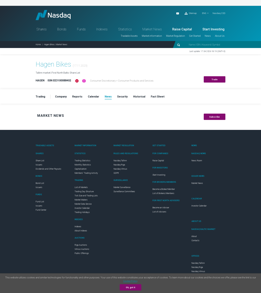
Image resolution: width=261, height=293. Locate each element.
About (194, 236)
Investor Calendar (82, 208)
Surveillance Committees (124, 191)
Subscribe (214, 117)
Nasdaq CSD (219, 13)
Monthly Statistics (83, 165)
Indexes (102, 29)
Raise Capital (182, 29)
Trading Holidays (82, 212)
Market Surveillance (122, 187)
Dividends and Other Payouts (48, 169)
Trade (215, 79)
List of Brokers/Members (163, 193)
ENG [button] (204, 13)
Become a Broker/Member (163, 189)
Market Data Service (83, 204)
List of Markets (81, 187)
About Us (220, 36)
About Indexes (81, 231)
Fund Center (41, 210)
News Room (196, 160)
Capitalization (81, 169)
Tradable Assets (129, 36)
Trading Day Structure (84, 191)
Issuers (39, 165)
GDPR (116, 173)
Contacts (195, 240)
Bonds (61, 29)
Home (38, 44)
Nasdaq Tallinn (120, 160)
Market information (152, 36)
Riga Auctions (81, 245)
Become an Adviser (160, 207)
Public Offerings (82, 253)
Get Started (195, 36)
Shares (41, 29)
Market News (152, 29)
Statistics (125, 29)
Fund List (40, 201)
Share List (40, 160)
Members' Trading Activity (86, 173)
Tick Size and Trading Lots (86, 196)
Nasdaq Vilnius (120, 169)
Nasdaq (53, 15)
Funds (81, 29)
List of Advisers (159, 212)
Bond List (40, 183)
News (208, 36)
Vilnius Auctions (82, 249)
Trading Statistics (82, 160)
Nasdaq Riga (119, 165)
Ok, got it (130, 287)
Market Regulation (175, 36)
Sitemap (191, 13)
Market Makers (81, 200)
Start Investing (213, 29)
